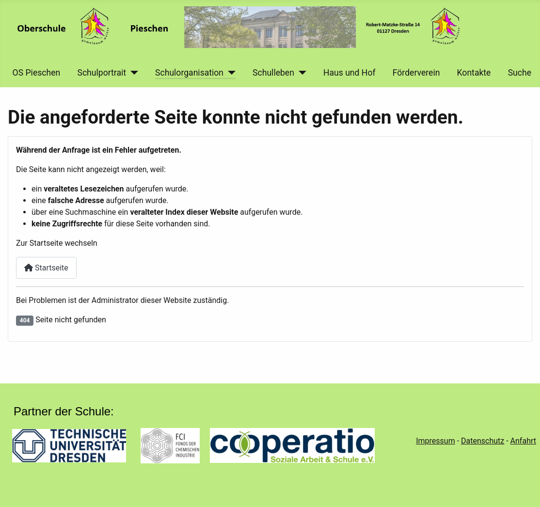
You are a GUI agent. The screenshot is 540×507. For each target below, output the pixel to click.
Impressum (435, 440)
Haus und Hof (349, 73)
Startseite (46, 267)
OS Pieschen (37, 73)
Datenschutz (482, 440)
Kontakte (474, 73)
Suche (519, 73)
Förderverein (416, 73)
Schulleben (273, 73)
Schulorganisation (189, 73)
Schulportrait (101, 73)
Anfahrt (523, 440)
